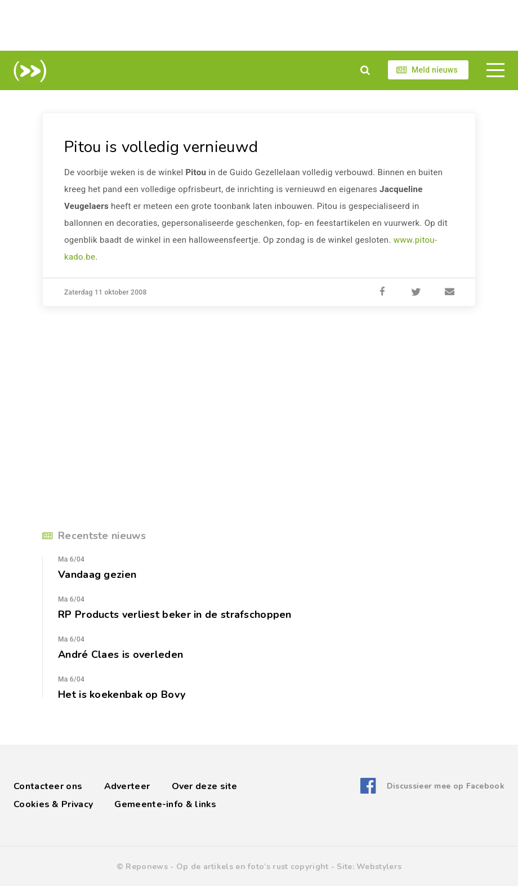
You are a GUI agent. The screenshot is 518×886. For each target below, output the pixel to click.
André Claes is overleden (120, 654)
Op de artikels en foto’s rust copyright (252, 866)
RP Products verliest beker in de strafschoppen (175, 614)
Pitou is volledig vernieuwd (161, 147)
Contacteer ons (48, 786)
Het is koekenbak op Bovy (121, 694)
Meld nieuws (435, 69)
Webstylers (378, 866)
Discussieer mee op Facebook (445, 786)
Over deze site (205, 786)
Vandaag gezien (97, 574)
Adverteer (127, 786)
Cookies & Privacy (53, 804)
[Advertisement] (259, 25)
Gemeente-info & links (165, 804)
